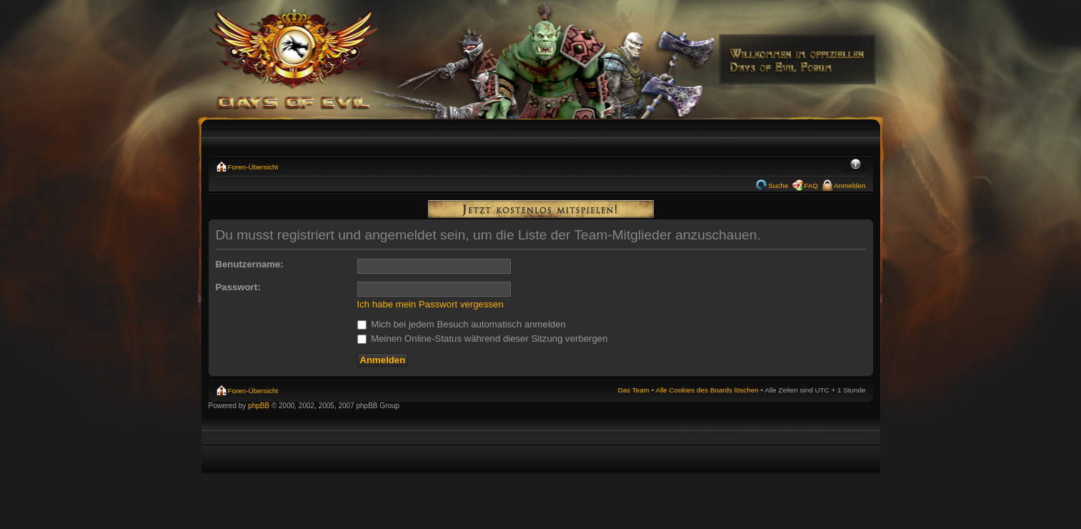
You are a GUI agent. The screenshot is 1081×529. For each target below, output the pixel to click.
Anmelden (849, 185)
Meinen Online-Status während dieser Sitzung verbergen (482, 338)
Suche (778, 185)
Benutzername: (250, 264)
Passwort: (238, 287)
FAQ (811, 185)
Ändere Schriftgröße (855, 165)
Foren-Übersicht (253, 167)
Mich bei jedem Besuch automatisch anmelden (461, 324)
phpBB (258, 406)
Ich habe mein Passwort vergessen (430, 304)
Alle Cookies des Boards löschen (706, 390)
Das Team (633, 390)
